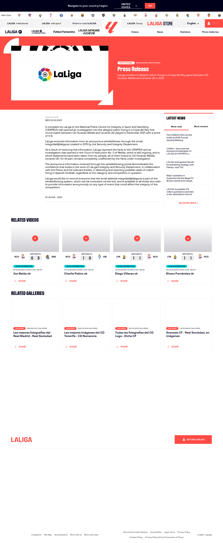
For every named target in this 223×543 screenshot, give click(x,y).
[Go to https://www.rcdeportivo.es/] (145, 15)
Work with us (76, 535)
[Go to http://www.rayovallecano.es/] (135, 15)
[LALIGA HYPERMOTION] (39, 32)
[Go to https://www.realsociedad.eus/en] (188, 15)
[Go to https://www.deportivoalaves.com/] (61, 15)
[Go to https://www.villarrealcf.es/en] (219, 15)
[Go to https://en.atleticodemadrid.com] (29, 15)
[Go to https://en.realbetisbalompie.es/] (166, 15)
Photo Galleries (210, 32)
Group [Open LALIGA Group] (135, 23)
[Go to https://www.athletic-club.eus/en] (19, 15)
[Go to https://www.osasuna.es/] (40, 15)
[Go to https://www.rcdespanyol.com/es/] (156, 15)
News (160, 32)
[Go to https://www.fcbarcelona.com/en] (82, 15)
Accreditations (61, 535)
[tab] (176, 126)
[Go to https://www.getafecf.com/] (93, 15)
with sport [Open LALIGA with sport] (51, 23)
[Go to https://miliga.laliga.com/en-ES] (214, 23)
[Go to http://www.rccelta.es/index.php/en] (50, 15)
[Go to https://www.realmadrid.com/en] (177, 15)
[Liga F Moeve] (64, 32)
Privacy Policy (183, 532)
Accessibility (156, 532)
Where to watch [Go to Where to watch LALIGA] (84, 23)
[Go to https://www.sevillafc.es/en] (198, 15)
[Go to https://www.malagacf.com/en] (114, 15)
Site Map (48, 535)
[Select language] (192, 23)
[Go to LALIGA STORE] (160, 23)
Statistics (185, 32)
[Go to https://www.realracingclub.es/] (124, 15)
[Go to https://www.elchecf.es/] (72, 15)
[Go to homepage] (111, 35)
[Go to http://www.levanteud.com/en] (103, 15)
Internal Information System (135, 532)
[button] (13, 32)
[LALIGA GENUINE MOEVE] (89, 32)
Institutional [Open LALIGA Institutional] (17, 23)
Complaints (36, 535)
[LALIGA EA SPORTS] (13, 32)
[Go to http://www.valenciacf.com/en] (209, 15)
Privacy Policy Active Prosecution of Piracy (164, 537)
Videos (135, 32)
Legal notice (169, 532)
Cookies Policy (136, 537)
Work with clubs (91, 535)
